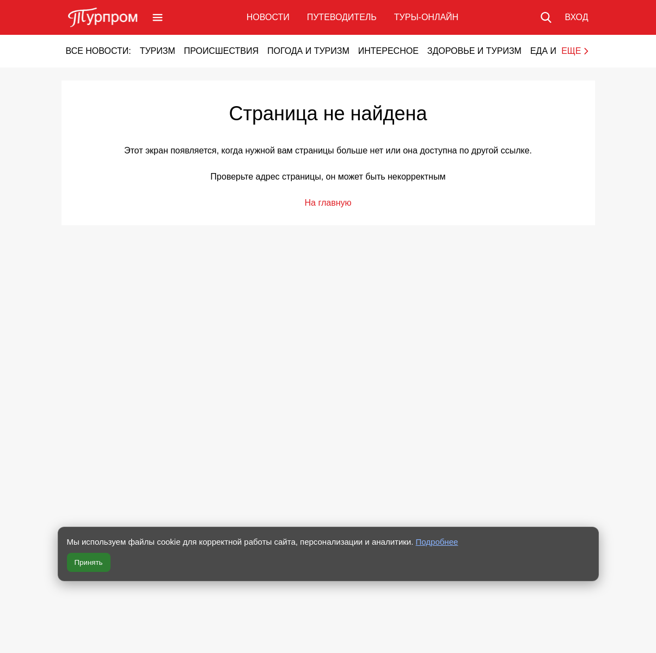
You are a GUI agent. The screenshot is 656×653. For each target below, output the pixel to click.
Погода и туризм (308, 51)
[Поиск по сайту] (546, 17)
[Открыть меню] (157, 17)
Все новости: (98, 51)
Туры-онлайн (426, 17)
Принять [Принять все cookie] (89, 562)
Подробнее (437, 541)
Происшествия (221, 51)
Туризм (157, 51)
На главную (328, 202)
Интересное (388, 51)
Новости (268, 17)
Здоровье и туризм (474, 51)
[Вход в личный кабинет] (576, 17)
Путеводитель (342, 17)
